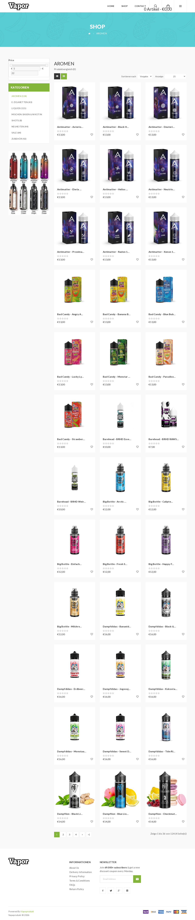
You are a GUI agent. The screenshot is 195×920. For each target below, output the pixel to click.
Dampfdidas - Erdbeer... (71, 688)
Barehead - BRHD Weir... (71, 501)
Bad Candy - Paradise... (162, 376)
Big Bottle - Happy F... (161, 564)
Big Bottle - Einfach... (69, 564)
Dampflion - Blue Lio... (116, 813)
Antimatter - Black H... (116, 126)
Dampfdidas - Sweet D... (117, 751)
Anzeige (159, 76)
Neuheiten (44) (20, 126)
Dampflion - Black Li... (70, 813)
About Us (74, 867)
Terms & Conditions (79, 880)
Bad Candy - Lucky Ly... (70, 376)
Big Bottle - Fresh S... (115, 564)
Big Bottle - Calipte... (161, 501)
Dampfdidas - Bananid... (117, 626)
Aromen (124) (19, 96)
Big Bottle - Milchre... (69, 626)
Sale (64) (16, 132)
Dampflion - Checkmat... (163, 813)
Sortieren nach (128, 76)
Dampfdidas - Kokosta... (163, 688)
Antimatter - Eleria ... (69, 189)
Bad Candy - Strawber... (71, 439)
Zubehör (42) (19, 138)
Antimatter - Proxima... (70, 251)
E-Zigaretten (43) (22, 102)
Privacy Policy (77, 876)
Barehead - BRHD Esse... (117, 439)
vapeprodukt (27, 911)
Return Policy (76, 889)
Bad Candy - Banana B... (117, 314)
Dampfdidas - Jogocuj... (116, 688)
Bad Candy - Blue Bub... (162, 314)
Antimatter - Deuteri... (162, 126)
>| (89, 834)
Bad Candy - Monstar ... (116, 376)
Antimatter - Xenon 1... (162, 251)
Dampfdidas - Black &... (162, 626)
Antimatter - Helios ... (115, 189)
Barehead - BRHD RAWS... (164, 439)
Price (11, 60)
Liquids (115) (19, 108)
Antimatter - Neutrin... (162, 189)
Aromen (101, 33)
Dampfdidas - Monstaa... (71, 751)
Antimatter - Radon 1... (116, 251)
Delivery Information (80, 872)
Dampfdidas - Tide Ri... (162, 751)
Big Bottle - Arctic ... (114, 501)
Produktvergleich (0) (65, 69)
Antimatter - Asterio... (70, 126)
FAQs (72, 884)
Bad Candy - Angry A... (70, 314)
